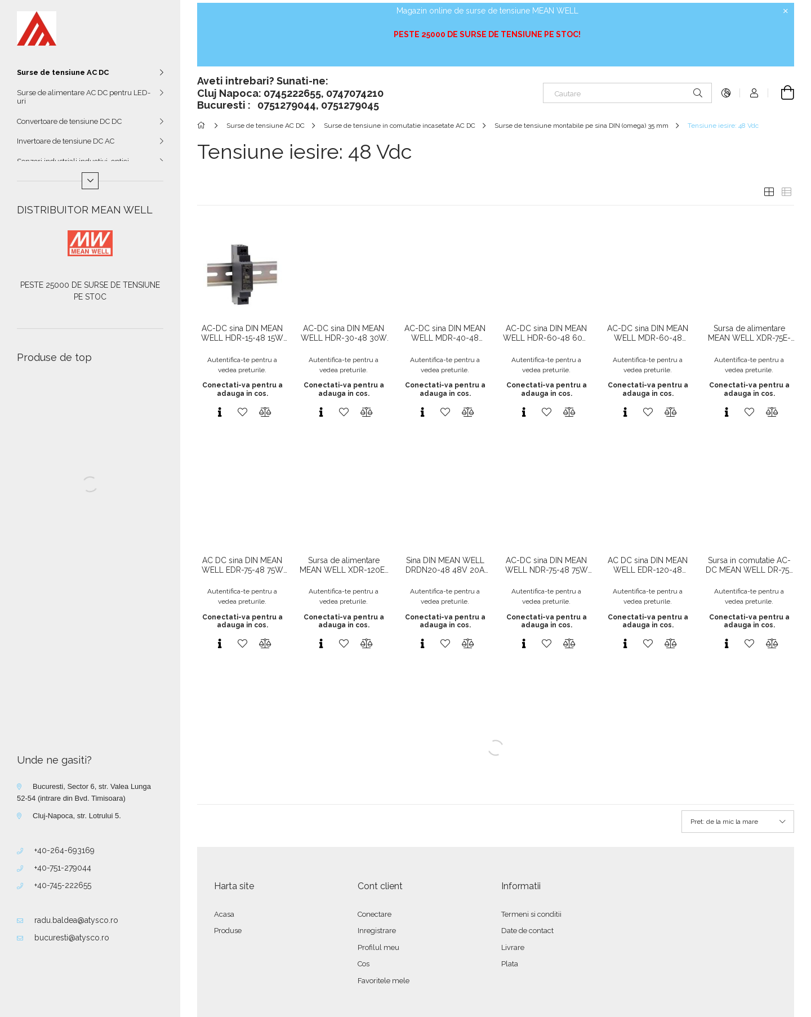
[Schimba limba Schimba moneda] (726, 93)
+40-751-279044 (62, 867)
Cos (363, 964)
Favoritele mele (383, 980)
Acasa (224, 914)
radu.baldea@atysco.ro (76, 920)
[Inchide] (785, 11)
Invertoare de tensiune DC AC (65, 141)
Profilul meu (378, 947)
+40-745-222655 (62, 885)
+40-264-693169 (64, 850)
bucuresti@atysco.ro (71, 937)
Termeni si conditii (531, 914)
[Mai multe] (90, 180)
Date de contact (527, 930)
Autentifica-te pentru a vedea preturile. (242, 365)
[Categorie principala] (203, 126)
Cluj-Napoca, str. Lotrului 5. (77, 815)
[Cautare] (627, 93)
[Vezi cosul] (781, 93)
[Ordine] (737, 821)
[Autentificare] (754, 93)
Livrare (512, 947)
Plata (509, 964)
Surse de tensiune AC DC (63, 72)
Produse (228, 930)
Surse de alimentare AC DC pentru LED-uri (83, 97)
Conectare (374, 914)
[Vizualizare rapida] (219, 412)
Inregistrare (377, 930)
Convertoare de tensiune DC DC (69, 121)
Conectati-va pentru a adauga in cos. (242, 389)
